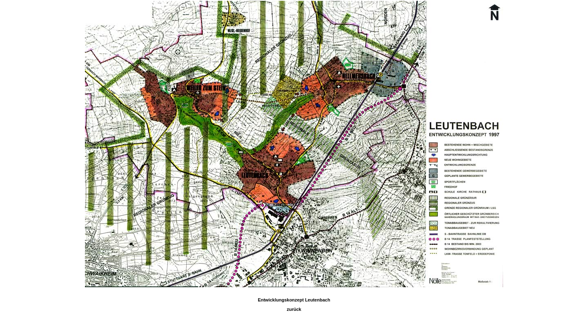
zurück (294, 309)
